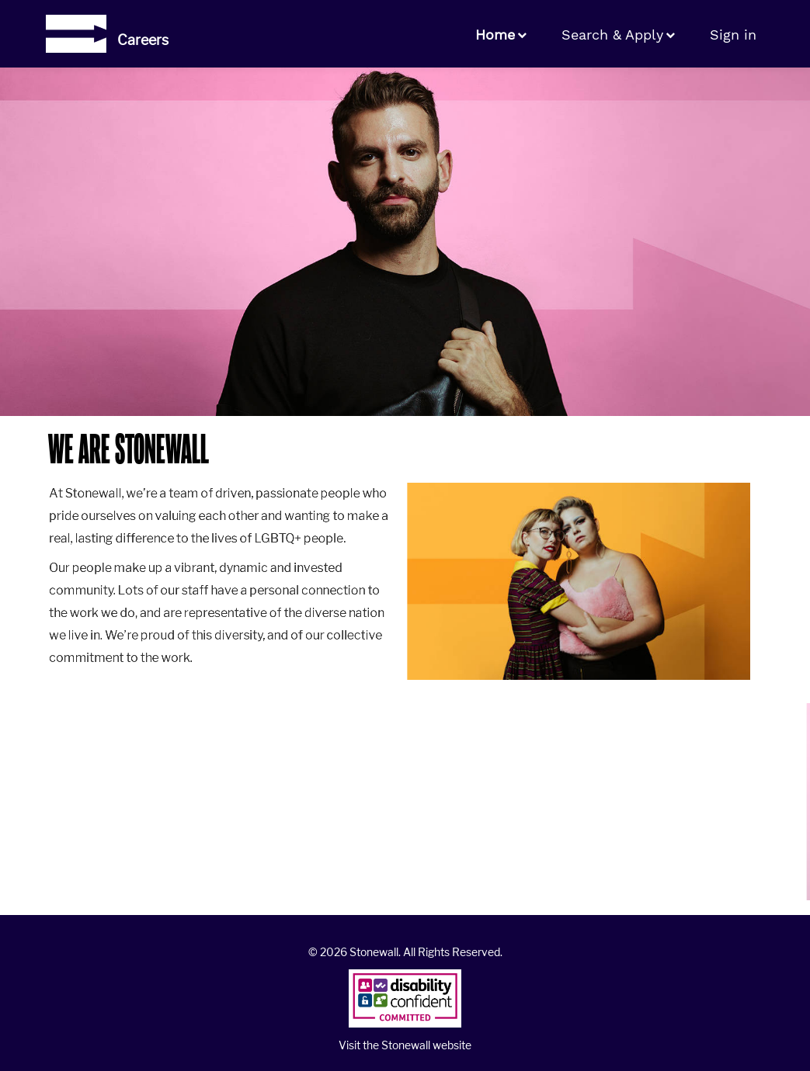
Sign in (733, 34)
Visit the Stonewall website (405, 1045)
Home (495, 34)
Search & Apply (612, 34)
